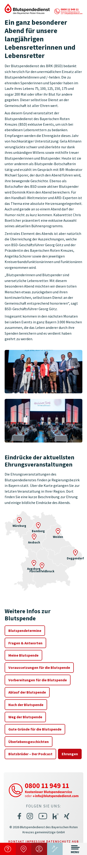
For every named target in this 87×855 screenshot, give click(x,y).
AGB (75, 841)
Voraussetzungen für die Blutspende (39, 667)
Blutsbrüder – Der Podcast (30, 754)
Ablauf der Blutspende (27, 692)
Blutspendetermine (24, 630)
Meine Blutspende (23, 655)
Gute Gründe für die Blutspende (34, 729)
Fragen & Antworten (25, 643)
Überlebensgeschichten (28, 741)
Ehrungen (70, 754)
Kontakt (16, 841)
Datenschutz (58, 841)
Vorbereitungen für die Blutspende (37, 680)
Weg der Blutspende (25, 717)
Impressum (35, 841)
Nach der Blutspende (25, 704)
